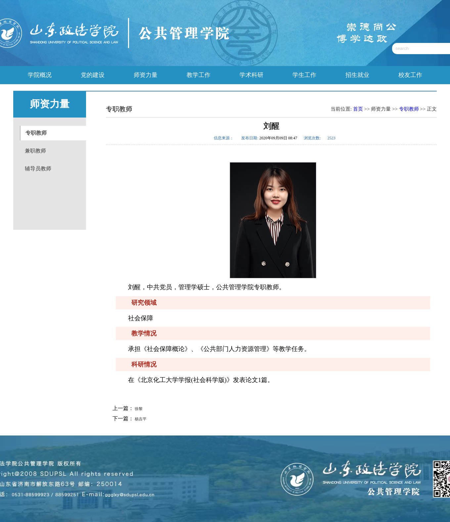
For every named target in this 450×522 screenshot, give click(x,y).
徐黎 (138, 408)
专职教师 (36, 133)
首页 (358, 109)
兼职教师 (35, 151)
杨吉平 (140, 419)
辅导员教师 (38, 168)
